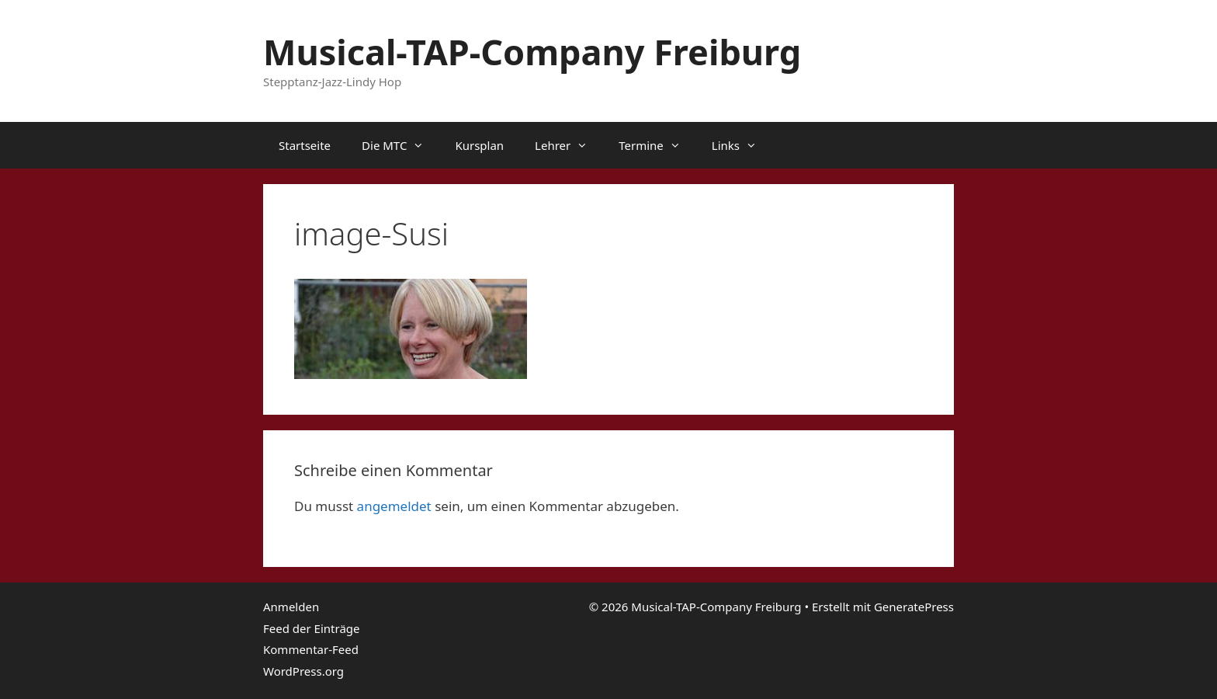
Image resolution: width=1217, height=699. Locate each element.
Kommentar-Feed (311, 649)
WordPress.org (303, 671)
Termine (657, 145)
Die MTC (400, 145)
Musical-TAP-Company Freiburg (532, 51)
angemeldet (394, 506)
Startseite (305, 145)
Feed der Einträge (311, 628)
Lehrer (569, 145)
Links (742, 145)
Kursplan (479, 145)
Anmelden (291, 606)
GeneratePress (914, 606)
